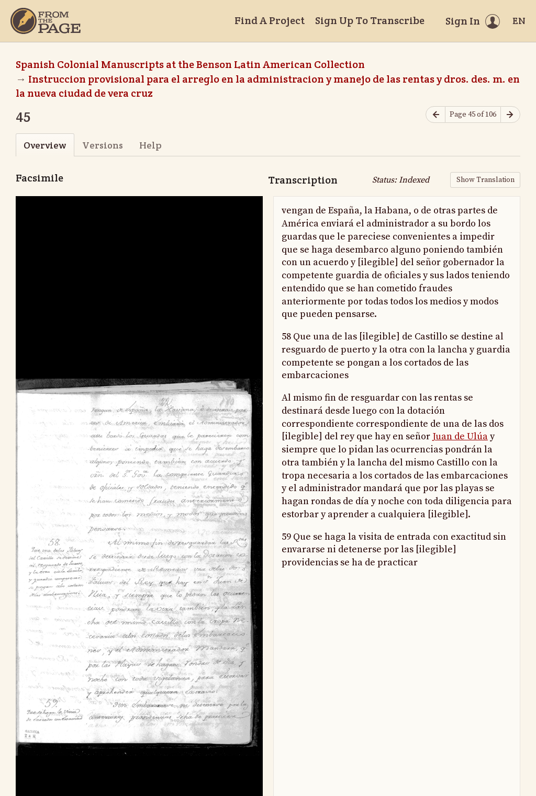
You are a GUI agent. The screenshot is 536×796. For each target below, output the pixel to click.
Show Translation (485, 180)
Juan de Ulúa (460, 436)
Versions (102, 145)
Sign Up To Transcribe (370, 20)
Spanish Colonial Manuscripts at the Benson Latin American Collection (190, 64)
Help (150, 145)
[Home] (45, 21)
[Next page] (510, 114)
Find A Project (269, 20)
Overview (45, 145)
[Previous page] (435, 114)
